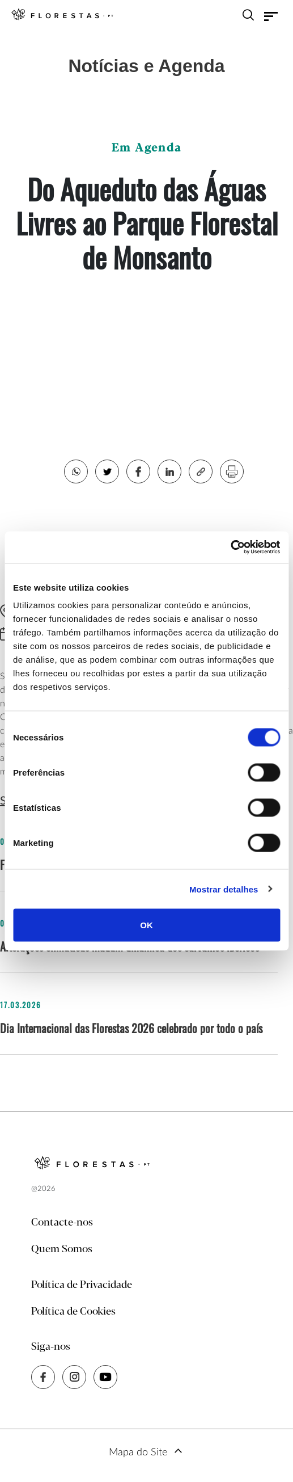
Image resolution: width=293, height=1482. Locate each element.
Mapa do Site (138, 1452)
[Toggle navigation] (270, 16)
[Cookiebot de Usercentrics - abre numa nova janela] (230, 547)
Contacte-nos (62, 1222)
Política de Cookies (73, 1311)
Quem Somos (61, 1249)
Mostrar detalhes (223, 889)
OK (146, 925)
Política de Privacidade (81, 1285)
